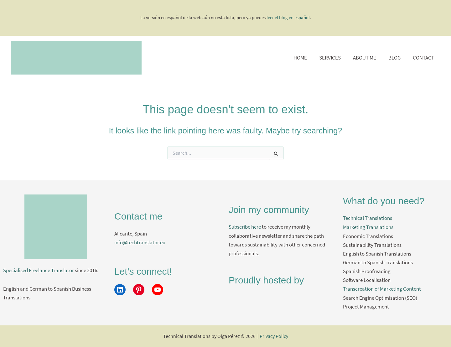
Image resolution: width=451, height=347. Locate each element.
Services (335, 57)
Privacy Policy (274, 336)
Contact (424, 57)
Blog (397, 57)
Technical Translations (367, 218)
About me (368, 57)
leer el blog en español (288, 17)
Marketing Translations (368, 227)
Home (307, 57)
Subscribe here (245, 227)
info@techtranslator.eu (139, 242)
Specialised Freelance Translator (38, 270)
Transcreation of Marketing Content (382, 288)
